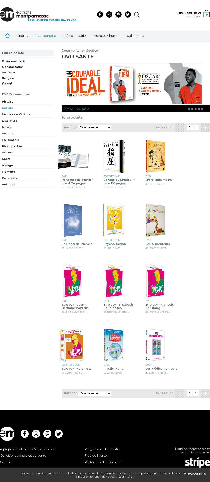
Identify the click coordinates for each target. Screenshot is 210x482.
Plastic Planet (114, 368)
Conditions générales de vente (23, 455)
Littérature (9, 120)
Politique (8, 72)
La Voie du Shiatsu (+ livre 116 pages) (119, 181)
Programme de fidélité (102, 449)
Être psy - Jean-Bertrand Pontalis (75, 306)
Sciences (8, 152)
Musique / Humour (107, 36)
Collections (135, 36)
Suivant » (205, 127)
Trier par (70, 127)
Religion (8, 78)
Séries (82, 36)
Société (13, 53)
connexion (194, 16)
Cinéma (22, 36)
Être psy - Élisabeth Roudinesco (118, 306)
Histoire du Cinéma (16, 114)
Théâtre (67, 36)
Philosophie (10, 139)
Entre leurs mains (158, 179)
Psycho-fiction (115, 244)
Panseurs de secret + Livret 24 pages (78, 181)
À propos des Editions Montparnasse (28, 449)
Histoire (7, 101)
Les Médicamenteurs (161, 368)
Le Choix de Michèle (77, 244)
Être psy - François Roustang (159, 306)
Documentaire (45, 36)
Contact (6, 462)
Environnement (13, 61)
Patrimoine (10, 178)
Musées (7, 127)
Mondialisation (13, 66)
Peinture (8, 133)
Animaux (8, 184)
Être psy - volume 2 (76, 109)
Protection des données (103, 462)
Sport (6, 158)
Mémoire (8, 171)
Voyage (7, 165)
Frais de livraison (97, 455)
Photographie (12, 146)
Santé (7, 84)
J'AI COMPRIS (197, 473)
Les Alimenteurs (157, 244)
